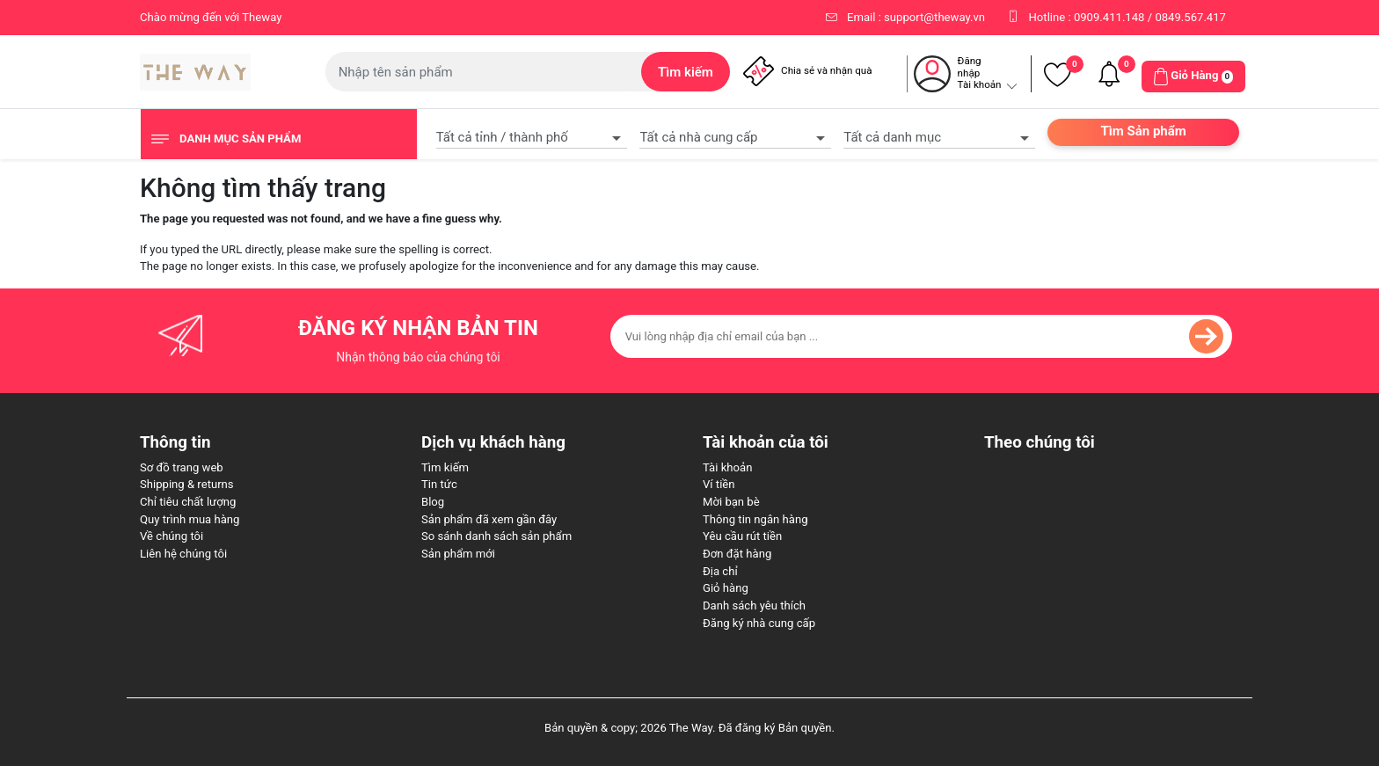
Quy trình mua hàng (189, 519)
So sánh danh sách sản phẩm (496, 536)
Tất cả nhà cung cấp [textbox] (698, 137)
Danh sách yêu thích (754, 605)
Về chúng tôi (171, 536)
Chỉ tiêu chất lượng (188, 501)
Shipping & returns (187, 484)
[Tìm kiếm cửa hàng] (484, 71)
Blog (432, 501)
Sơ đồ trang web (181, 467)
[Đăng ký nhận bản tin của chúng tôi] (921, 336)
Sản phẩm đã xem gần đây (489, 519)
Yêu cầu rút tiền (742, 536)
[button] (1193, 76)
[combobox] (532, 135)
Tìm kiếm (445, 467)
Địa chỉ (720, 571)
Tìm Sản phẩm (1143, 131)
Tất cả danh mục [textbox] (892, 137)
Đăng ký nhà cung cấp (759, 623)
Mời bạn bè (731, 501)
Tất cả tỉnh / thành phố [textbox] (502, 137)
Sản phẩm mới (458, 553)
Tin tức (439, 484)
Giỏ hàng (725, 588)
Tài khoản (727, 467)
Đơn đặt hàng (737, 553)
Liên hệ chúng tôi (183, 553)
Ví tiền (719, 484)
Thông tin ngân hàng (755, 519)
